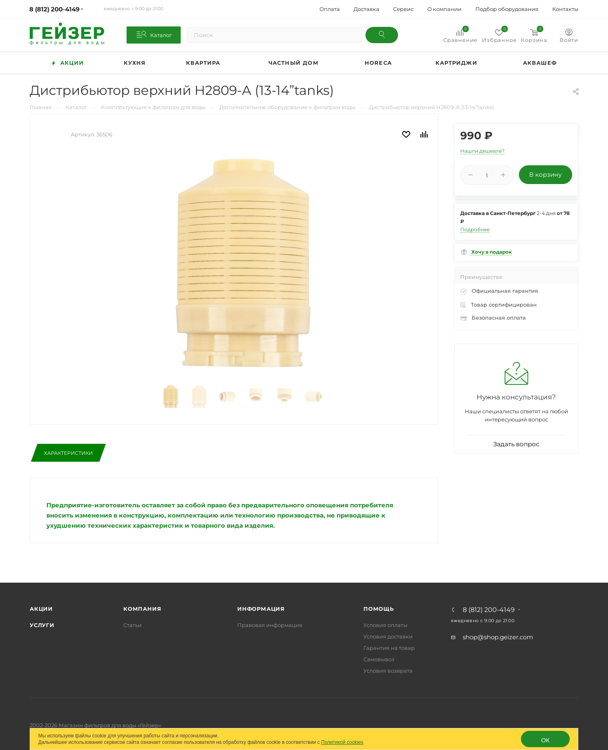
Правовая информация (269, 625)
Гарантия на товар (389, 648)
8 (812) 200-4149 (489, 610)
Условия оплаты (385, 625)
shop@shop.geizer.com (498, 637)
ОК (545, 740)
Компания (142, 608)
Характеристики (68, 453)
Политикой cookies (342, 742)
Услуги (42, 625)
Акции (41, 608)
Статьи (132, 625)
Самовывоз (378, 659)
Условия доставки (388, 636)
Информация (261, 608)
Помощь (378, 608)
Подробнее (475, 229)
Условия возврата (388, 670)
